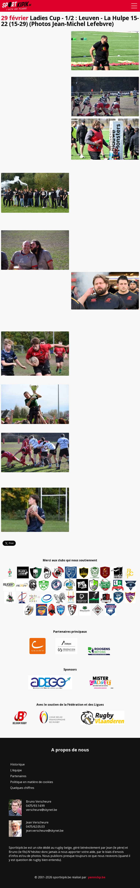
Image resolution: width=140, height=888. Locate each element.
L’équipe (16, 770)
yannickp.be (96, 877)
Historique (17, 764)
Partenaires (18, 776)
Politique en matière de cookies (31, 782)
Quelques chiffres (22, 788)
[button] (35, 50)
